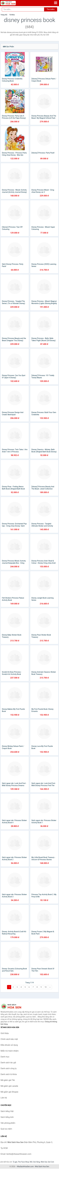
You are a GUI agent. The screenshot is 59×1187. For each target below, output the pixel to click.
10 (45, 987)
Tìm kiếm (51, 9)
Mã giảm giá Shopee (9, 1092)
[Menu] (55, 3)
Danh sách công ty (9, 1068)
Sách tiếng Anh (7, 1117)
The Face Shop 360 (25, 1162)
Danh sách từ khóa (9, 1074)
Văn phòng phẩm (8, 1123)
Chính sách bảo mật (9, 1039)
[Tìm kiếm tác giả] (23, 9)
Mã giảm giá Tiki (8, 1080)
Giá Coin (51, 1162)
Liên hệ (4, 1098)
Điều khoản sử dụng (9, 1045)
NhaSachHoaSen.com (25, 1166)
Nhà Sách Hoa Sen (42, 1166)
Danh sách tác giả (8, 1062)
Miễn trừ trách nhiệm (10, 1051)
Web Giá (44, 1162)
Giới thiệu (5, 1033)
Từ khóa (12, 15)
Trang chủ (4, 15)
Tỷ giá (15, 1162)
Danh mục (5, 1057)
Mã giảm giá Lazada (9, 1086)
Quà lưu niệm (6, 1129)
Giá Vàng (36, 1162)
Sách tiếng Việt (7, 1111)
